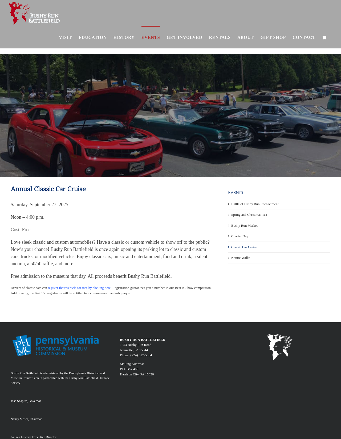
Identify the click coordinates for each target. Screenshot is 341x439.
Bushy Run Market (244, 225)
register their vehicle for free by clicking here (79, 288)
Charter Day (239, 236)
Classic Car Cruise (244, 247)
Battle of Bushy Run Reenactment (255, 204)
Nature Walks (240, 258)
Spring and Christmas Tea (249, 215)
